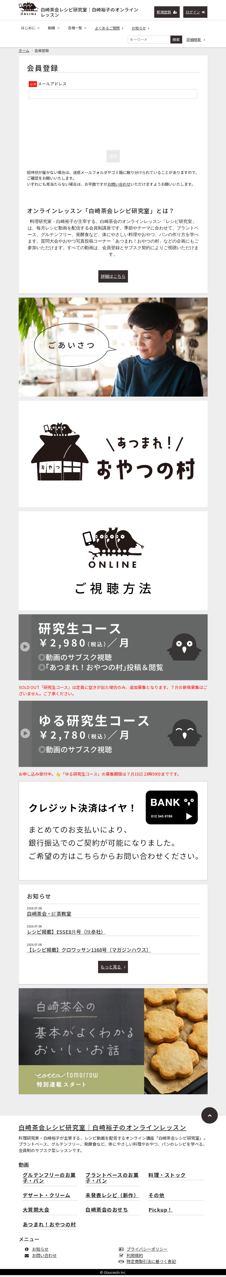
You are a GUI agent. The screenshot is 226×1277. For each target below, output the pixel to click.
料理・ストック (167, 1177)
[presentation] (113, 125)
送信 (113, 158)
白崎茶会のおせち (106, 1212)
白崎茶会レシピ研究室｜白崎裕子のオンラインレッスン (89, 11)
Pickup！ (160, 1212)
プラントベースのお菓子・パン (112, 1180)
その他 (156, 1197)
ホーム (24, 52)
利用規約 (132, 1257)
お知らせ (141, 28)
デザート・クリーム (47, 1197)
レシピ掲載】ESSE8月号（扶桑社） (66, 933)
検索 (176, 39)
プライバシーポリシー (144, 1251)
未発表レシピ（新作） (112, 1197)
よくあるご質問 (109, 28)
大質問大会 (36, 1212)
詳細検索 (196, 39)
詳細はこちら (113, 278)
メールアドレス (52, 85)
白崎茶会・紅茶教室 (49, 915)
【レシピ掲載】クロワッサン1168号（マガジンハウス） (89, 951)
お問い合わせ (118, 186)
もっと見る (113, 968)
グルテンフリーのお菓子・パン (49, 1180)
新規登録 (167, 11)
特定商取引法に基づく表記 (148, 1263)
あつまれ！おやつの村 (49, 1226)
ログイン (195, 11)
